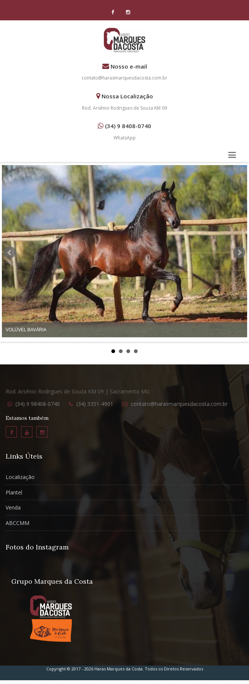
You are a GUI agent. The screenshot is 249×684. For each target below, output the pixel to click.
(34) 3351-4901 (94, 403)
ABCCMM (17, 522)
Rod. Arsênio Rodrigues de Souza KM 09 (124, 108)
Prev (10, 252)
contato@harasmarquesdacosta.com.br (124, 78)
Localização (20, 476)
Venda (13, 507)
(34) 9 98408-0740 (37, 403)
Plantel (14, 492)
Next (239, 252)
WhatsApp (125, 138)
